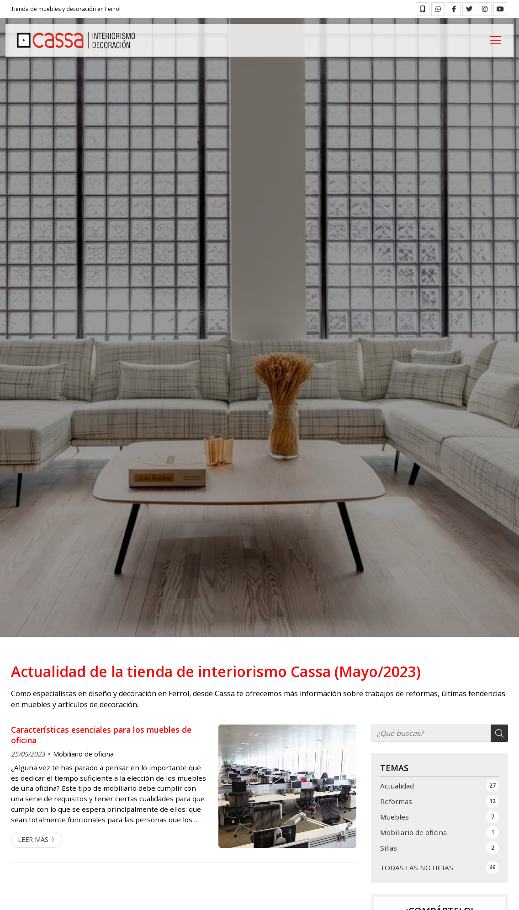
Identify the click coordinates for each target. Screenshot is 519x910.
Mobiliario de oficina (83, 754)
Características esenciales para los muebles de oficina (101, 735)
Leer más (33, 839)
